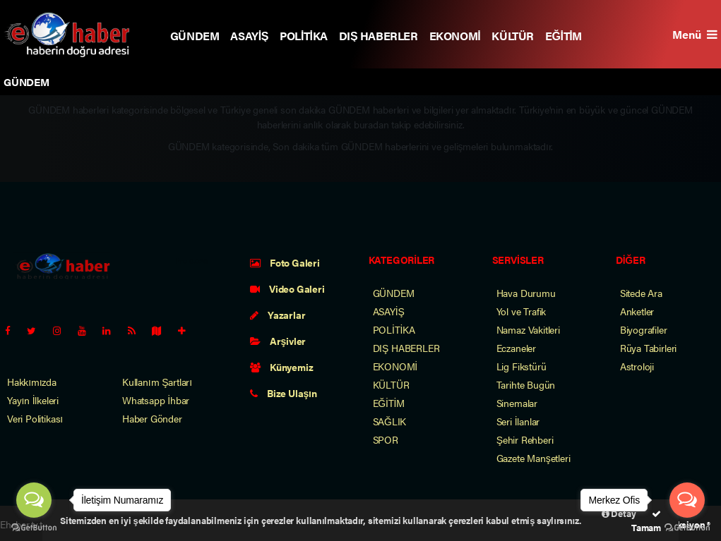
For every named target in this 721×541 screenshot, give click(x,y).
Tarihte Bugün (526, 384)
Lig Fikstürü (521, 366)
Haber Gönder (152, 418)
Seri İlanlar (518, 421)
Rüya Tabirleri (648, 348)
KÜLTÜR (512, 36)
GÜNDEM (195, 36)
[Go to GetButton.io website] (33, 527)
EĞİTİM (563, 36)
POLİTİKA (304, 36)
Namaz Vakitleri (528, 329)
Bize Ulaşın (283, 393)
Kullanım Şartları (157, 382)
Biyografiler (643, 329)
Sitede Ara (641, 293)
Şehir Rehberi (525, 439)
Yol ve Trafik (521, 311)
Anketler (637, 311)
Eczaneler (516, 348)
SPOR (385, 439)
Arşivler (278, 341)
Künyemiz (281, 367)
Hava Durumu (526, 293)
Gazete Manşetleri (533, 458)
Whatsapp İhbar (155, 400)
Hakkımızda (31, 382)
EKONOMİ (455, 36)
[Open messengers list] (34, 500)
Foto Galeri (285, 262)
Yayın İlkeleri (33, 400)
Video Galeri (287, 288)
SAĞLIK (390, 421)
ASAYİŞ (249, 36)
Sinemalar (516, 403)
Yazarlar (277, 315)
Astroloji (637, 366)
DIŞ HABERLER (378, 36)
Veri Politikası (35, 418)
